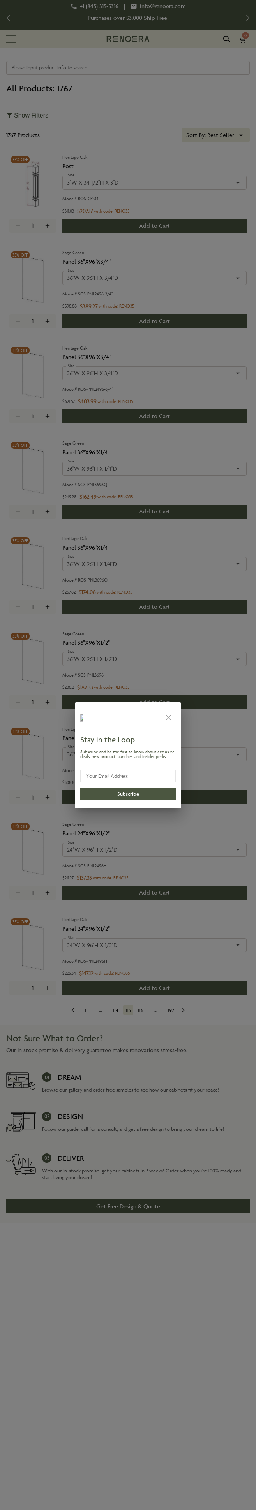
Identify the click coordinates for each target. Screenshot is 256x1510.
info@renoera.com (163, 6)
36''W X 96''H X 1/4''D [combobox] (92, 468)
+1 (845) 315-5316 (99, 6)
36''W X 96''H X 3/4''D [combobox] (92, 277)
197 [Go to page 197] (171, 1010)
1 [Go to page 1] (85, 1010)
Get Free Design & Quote (128, 1206)
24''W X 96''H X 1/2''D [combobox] (92, 849)
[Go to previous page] (73, 1010)
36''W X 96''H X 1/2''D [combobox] (92, 659)
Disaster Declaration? (134, 14)
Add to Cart (154, 226)
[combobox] (216, 135)
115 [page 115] (128, 1010)
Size (71, 175)
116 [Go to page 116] (141, 1010)
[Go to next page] (183, 1010)
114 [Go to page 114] (116, 1010)
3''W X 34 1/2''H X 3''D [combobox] (92, 182)
